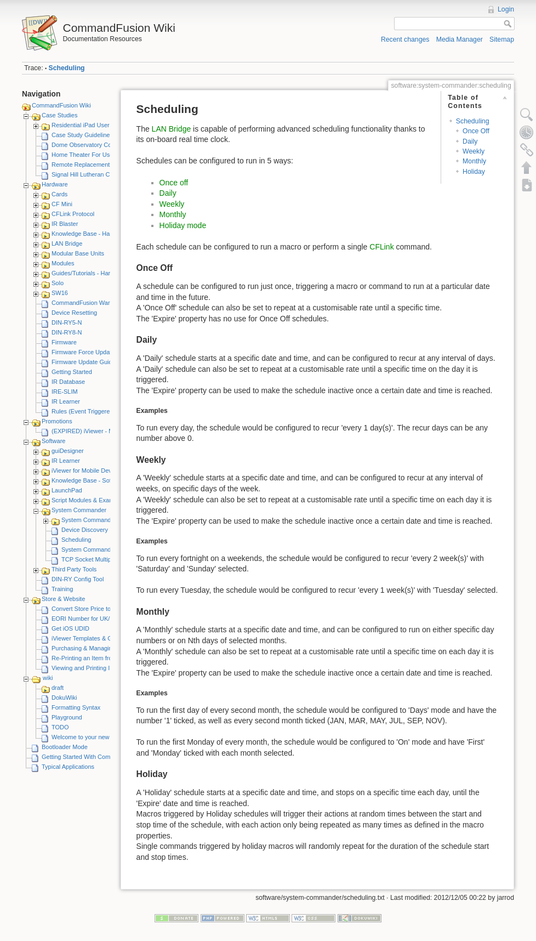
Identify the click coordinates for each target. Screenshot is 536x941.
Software (53, 441)
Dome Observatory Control (87, 144)
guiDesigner (68, 450)
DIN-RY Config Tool (78, 579)
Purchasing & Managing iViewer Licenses (107, 648)
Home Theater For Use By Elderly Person (107, 154)
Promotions (57, 421)
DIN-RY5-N (67, 322)
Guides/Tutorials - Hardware (89, 273)
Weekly (473, 151)
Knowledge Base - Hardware (90, 233)
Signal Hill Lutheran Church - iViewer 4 (103, 174)
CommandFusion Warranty (87, 302)
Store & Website (63, 599)
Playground (67, 717)
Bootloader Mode (65, 747)
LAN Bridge (67, 243)
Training (62, 589)
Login (506, 9)
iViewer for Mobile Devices (87, 470)
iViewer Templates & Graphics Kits (98, 638)
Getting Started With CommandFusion (93, 756)
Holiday (474, 171)
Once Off (476, 131)
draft (58, 687)
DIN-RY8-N (67, 332)
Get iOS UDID (70, 628)
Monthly (474, 161)
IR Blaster (65, 223)
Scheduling (67, 68)
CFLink (381, 246)
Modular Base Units (78, 253)
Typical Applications (68, 766)
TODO (60, 727)
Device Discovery (84, 529)
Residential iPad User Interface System (104, 125)
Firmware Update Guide (84, 362)
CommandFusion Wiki (61, 105)
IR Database (68, 381)
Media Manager (459, 39)
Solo (58, 283)
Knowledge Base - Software (89, 480)
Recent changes (405, 39)
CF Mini (62, 204)
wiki (48, 677)
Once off (174, 182)
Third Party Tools (74, 569)
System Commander (79, 510)
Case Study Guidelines (82, 135)
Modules (63, 263)
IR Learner (66, 401)
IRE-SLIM (65, 391)
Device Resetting (74, 312)
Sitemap (501, 39)
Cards (59, 194)
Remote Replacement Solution (92, 164)
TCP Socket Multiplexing (94, 559)
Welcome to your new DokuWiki (94, 737)
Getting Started (72, 372)
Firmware (64, 342)
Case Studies (59, 115)
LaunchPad (67, 490)
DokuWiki (64, 697)
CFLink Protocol (73, 214)
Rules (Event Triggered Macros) (94, 411)
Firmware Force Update (83, 352)
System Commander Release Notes (109, 549)
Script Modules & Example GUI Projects (105, 500)
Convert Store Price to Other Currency (102, 608)
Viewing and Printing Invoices (91, 668)
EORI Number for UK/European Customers (109, 618)
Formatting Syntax (76, 707)
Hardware (55, 184)
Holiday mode (183, 225)
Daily (470, 141)
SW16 (60, 293)
